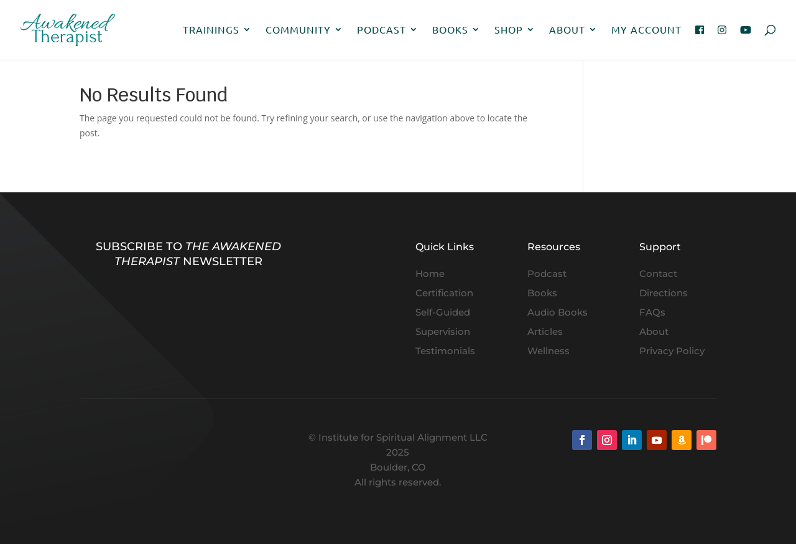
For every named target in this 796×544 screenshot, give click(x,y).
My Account (646, 30)
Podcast (381, 30)
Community (298, 30)
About (567, 30)
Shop (508, 30)
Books (450, 30)
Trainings (211, 30)
